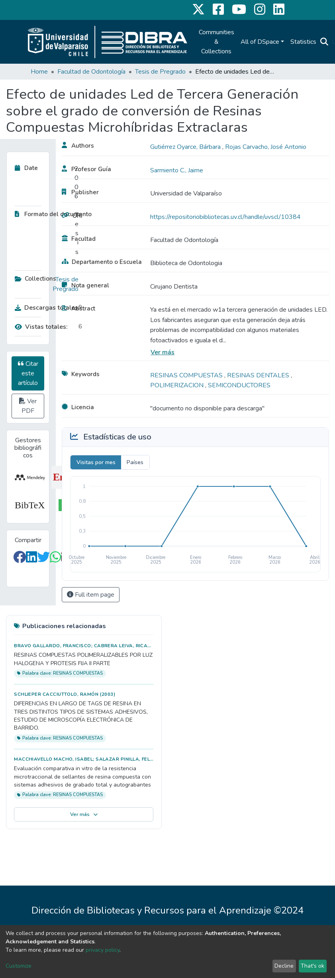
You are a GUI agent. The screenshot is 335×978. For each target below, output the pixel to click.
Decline (284, 966)
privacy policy (103, 950)
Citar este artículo (28, 373)
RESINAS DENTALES (259, 375)
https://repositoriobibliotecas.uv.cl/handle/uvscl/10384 (225, 217)
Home (39, 71)
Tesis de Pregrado (160, 71)
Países (135, 462)
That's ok (312, 966)
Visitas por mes (96, 462)
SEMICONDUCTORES (239, 385)
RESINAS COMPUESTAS (187, 375)
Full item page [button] (90, 594)
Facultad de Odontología (91, 71)
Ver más (162, 352)
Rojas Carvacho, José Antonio (265, 147)
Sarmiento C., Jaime (176, 170)
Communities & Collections (216, 42)
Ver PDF (28, 406)
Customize (18, 966)
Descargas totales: (44, 307)
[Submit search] (324, 42)
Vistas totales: (41, 326)
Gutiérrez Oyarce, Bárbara (186, 147)
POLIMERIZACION (177, 385)
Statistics (303, 41)
